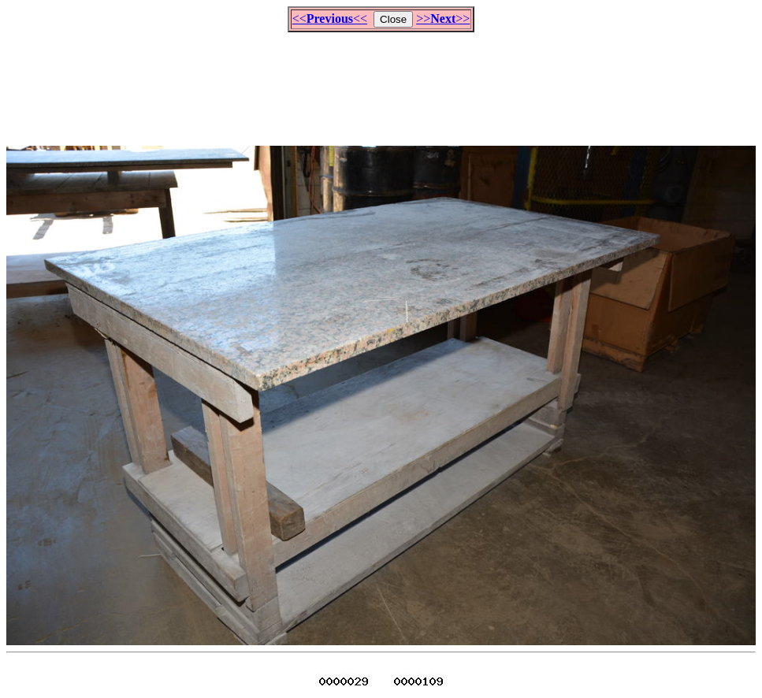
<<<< (329, 18)
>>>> (443, 18)
